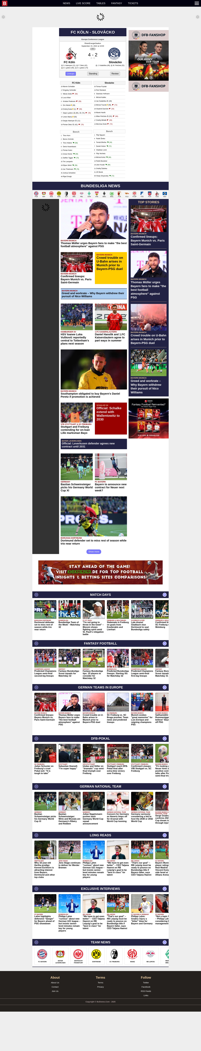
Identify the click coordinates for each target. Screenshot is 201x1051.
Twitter (146, 1022)
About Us (55, 1022)
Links (146, 1035)
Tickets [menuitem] (133, 3)
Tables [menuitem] (100, 3)
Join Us (55, 1030)
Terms (100, 1022)
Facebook (146, 1026)
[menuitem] (31, 3)
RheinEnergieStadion (93, 83)
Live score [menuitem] (83, 3)
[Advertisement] (100, 46)
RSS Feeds (146, 1030)
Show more (93, 591)
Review (115, 113)
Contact (55, 1026)
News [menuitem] (66, 3)
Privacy (100, 1026)
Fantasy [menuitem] (116, 3)
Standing (93, 113)
